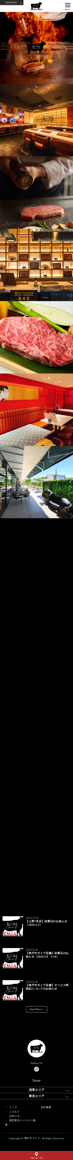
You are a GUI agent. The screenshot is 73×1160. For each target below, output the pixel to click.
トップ (13, 1107)
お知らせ (14, 1115)
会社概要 (46, 1107)
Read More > (37, 1009)
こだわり (14, 1111)
